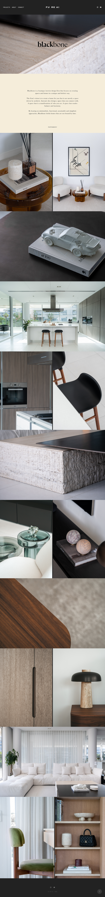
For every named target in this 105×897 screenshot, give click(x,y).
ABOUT (14, 7)
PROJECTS (6, 7)
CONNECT (21, 7)
